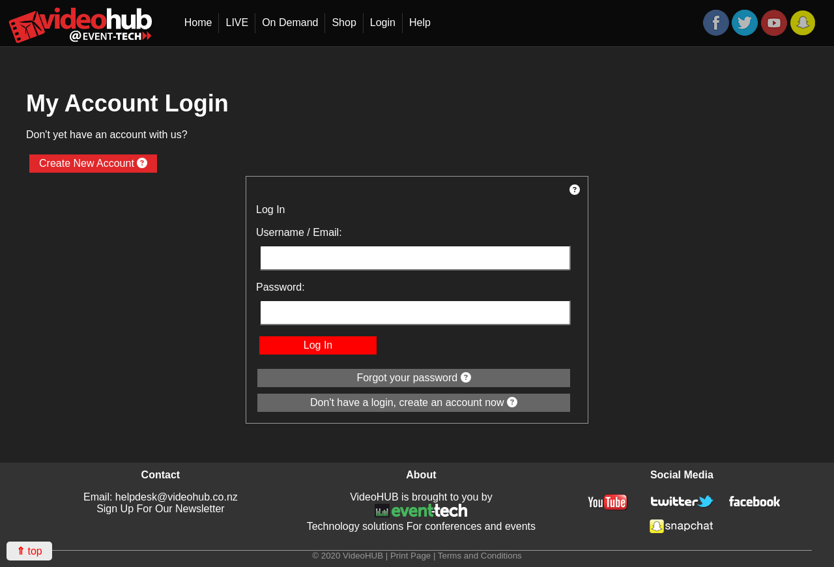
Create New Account (93, 163)
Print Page (410, 555)
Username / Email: (299, 232)
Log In (318, 345)
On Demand (290, 22)
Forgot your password (413, 377)
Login (382, 22)
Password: (280, 287)
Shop (344, 22)
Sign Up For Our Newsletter (160, 508)
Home (198, 22)
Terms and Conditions (480, 555)
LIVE (236, 22)
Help (420, 22)
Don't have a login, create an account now (413, 402)
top (29, 551)
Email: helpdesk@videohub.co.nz (160, 496)
